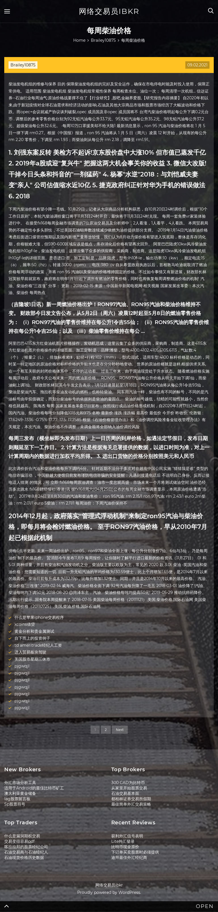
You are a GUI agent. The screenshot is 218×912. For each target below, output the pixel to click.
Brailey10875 (23, 65)
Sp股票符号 (14, 804)
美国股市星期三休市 (32, 659)
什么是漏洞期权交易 (22, 836)
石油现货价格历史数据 (24, 857)
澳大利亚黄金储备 (20, 793)
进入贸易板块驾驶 (30, 652)
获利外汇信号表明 (127, 836)
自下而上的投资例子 (32, 638)
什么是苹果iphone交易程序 (39, 617)
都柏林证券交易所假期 (131, 798)
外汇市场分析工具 (20, 782)
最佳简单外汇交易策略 (131, 804)
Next (120, 730)
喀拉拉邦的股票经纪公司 (26, 846)
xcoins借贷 (24, 624)
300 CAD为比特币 (128, 782)
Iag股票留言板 (17, 798)
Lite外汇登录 (123, 841)
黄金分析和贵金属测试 (34, 631)
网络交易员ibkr (109, 11)
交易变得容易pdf (19, 841)
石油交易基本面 (125, 793)
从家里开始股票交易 (129, 788)
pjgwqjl (22, 666)
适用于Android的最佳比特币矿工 (34, 788)
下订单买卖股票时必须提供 (135, 852)
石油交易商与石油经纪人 (26, 852)
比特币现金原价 (125, 846)
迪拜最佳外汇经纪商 (129, 857)
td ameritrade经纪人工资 (38, 645)
